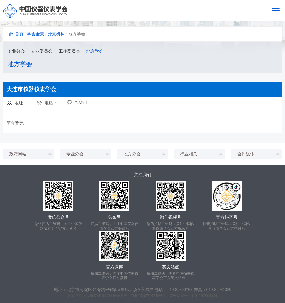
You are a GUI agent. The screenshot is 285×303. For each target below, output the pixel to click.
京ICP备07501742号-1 (148, 295)
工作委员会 (69, 51)
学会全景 (35, 34)
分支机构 (56, 34)
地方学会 (94, 51)
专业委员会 (41, 51)
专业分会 (16, 51)
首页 (19, 34)
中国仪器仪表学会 (112, 295)
